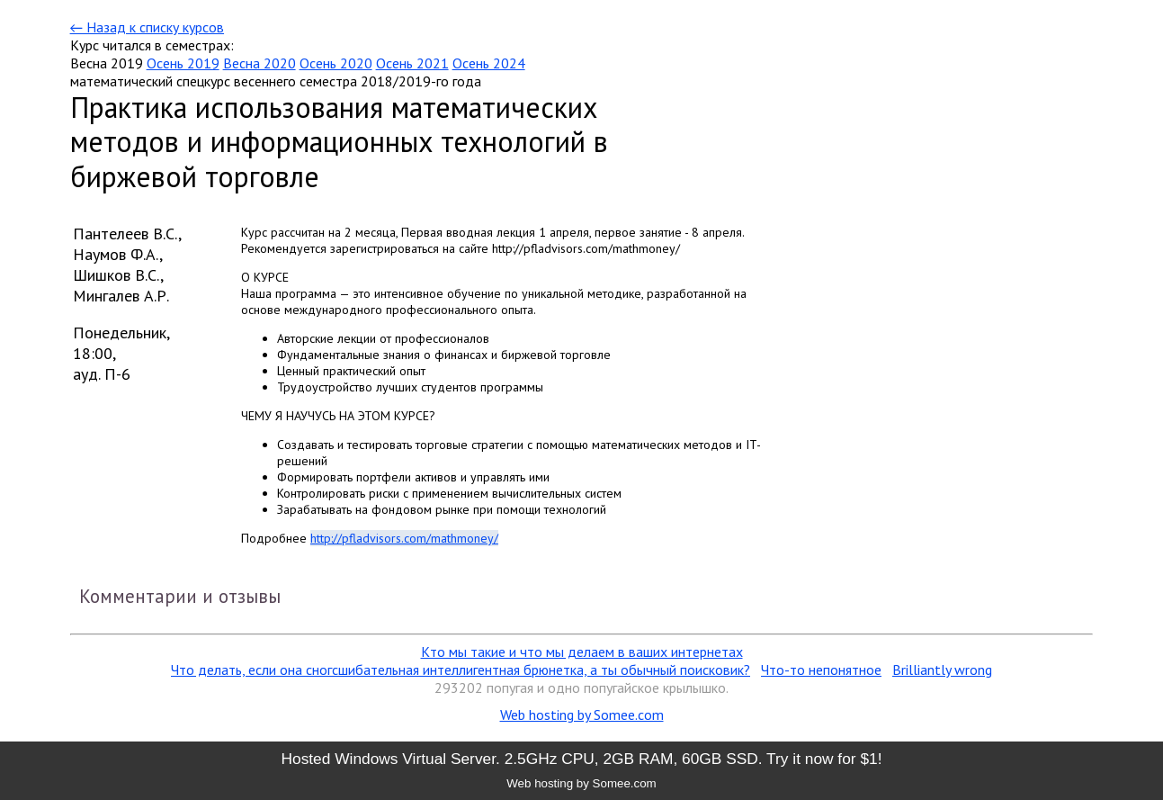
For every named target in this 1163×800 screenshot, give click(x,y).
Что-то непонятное (821, 670)
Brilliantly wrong (942, 670)
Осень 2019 (183, 63)
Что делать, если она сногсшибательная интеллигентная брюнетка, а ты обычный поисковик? (460, 670)
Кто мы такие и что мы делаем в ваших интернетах (582, 652)
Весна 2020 (259, 63)
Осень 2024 (488, 63)
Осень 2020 (336, 63)
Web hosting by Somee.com (582, 715)
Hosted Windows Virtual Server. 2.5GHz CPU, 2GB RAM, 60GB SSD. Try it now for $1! (581, 759)
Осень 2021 (412, 63)
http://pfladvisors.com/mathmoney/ (404, 538)
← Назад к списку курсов (147, 27)
